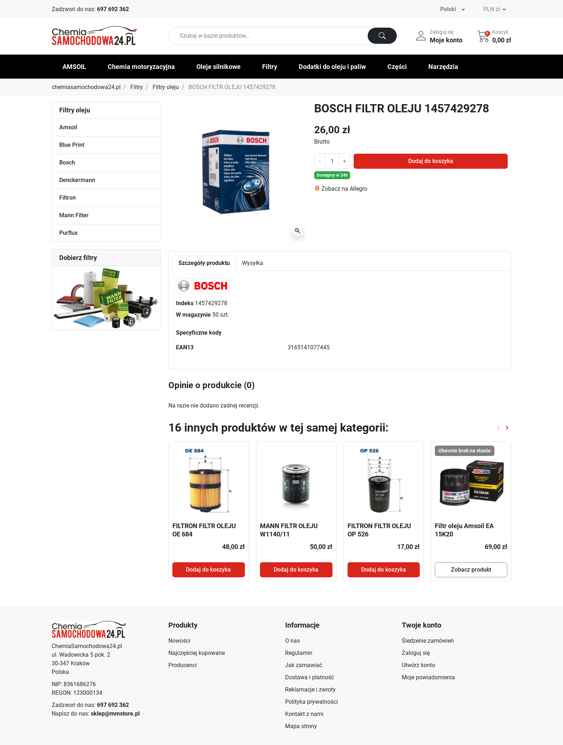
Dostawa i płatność (309, 677)
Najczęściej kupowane (196, 652)
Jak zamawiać (303, 665)
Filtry (136, 87)
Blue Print (71, 144)
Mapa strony (301, 726)
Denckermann (77, 180)
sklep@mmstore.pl (115, 713)
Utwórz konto (418, 665)
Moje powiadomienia (428, 677)
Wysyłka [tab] (252, 263)
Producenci (182, 665)
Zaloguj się (416, 652)
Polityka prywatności (311, 701)
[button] (495, 36)
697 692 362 (113, 9)
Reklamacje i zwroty (310, 689)
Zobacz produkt (471, 569)
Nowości (179, 640)
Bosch (67, 162)
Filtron (67, 197)
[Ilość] (332, 160)
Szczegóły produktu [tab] (204, 263)
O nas (292, 640)
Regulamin (298, 652)
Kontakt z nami (304, 714)
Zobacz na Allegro (344, 188)
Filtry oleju (166, 87)
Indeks (185, 303)
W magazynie (193, 314)
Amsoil (68, 127)
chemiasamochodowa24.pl (86, 87)
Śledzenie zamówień (428, 640)
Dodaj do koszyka (430, 161)
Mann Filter (74, 215)
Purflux (68, 232)
